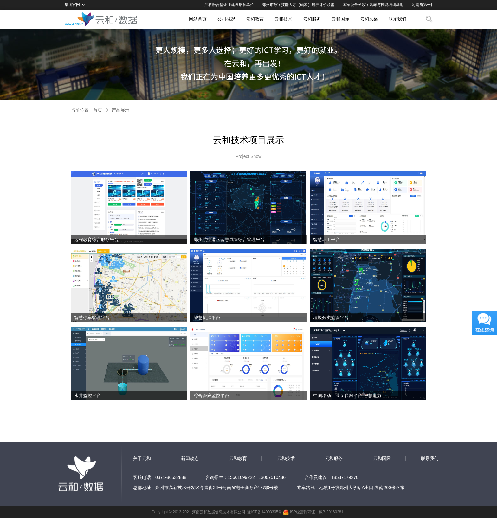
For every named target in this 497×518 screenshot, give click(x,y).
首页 (97, 110)
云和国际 (340, 19)
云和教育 (255, 19)
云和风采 (369, 19)
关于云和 (142, 458)
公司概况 (226, 19)
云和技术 (283, 19)
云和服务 (312, 19)
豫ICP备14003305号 (264, 512)
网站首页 (198, 19)
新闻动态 (190, 458)
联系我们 (397, 19)
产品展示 (120, 110)
